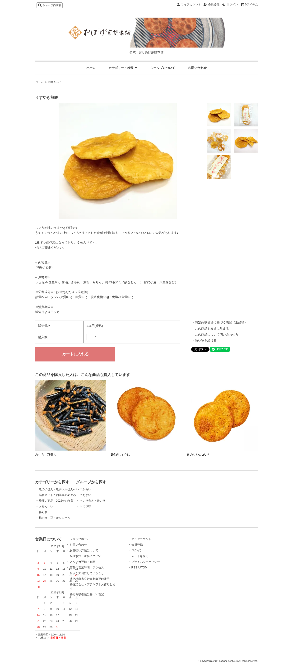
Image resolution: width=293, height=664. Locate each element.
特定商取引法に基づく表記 (110, 598)
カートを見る (156, 560)
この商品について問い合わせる (216, 334)
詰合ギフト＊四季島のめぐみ (57, 495)
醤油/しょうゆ (120, 454)
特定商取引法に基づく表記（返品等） (221, 322)
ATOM (160, 571)
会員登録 (213, 4)
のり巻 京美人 (45, 454)
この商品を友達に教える (212, 328)
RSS (151, 571)
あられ (43, 512)
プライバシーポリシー (162, 565)
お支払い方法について (107, 554)
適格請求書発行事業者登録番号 (113, 582)
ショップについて (162, 68)
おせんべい (54, 82)
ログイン (232, 4)
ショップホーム (103, 542)
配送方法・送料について (109, 560)
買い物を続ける (206, 340)
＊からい (99, 489)
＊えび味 (99, 506)
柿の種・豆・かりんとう (54, 518)
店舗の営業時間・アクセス (110, 571)
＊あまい (99, 495)
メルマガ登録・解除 (106, 565)
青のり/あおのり (198, 454)
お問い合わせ (197, 68)
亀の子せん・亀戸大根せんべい (59, 489)
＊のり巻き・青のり (106, 500)
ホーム (91, 68)
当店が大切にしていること (110, 577)
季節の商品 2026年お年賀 (56, 500)
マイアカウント (191, 4)
